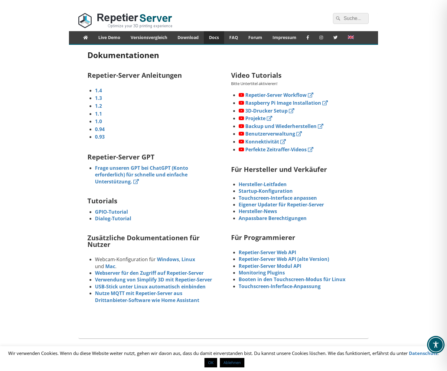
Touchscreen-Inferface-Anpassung (280, 286)
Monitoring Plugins (262, 272)
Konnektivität (262, 141)
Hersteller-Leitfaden (263, 184)
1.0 (98, 121)
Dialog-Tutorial (113, 218)
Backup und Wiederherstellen (281, 126)
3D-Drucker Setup (266, 110)
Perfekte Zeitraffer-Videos (276, 149)
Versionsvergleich (149, 37)
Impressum (284, 37)
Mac (110, 266)
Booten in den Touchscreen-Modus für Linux (292, 279)
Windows (168, 259)
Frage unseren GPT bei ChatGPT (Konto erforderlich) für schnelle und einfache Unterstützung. (141, 175)
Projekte (255, 118)
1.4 (98, 90)
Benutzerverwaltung (270, 133)
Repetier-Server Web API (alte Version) (284, 259)
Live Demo (109, 37)
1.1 (98, 113)
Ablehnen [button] (232, 362)
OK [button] (211, 362)
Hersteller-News (258, 211)
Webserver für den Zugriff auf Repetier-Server (149, 273)
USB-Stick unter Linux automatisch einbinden (150, 286)
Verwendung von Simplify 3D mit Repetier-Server (153, 279)
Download (188, 37)
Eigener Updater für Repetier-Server (281, 204)
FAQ (233, 37)
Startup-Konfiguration (266, 191)
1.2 (98, 106)
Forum (255, 37)
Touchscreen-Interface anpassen (278, 198)
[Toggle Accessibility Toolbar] (436, 345)
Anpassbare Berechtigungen (273, 218)
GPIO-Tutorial (111, 211)
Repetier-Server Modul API (270, 266)
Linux (188, 259)
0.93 (100, 136)
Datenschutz (423, 353)
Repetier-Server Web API (267, 252)
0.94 (100, 129)
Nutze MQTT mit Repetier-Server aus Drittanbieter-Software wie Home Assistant (147, 296)
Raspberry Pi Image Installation (283, 103)
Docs (214, 37)
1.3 (98, 98)
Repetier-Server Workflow (276, 95)
